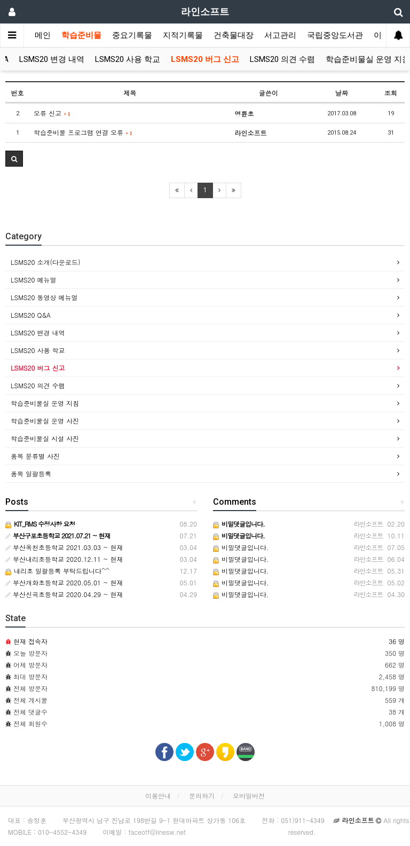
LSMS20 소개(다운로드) (46, 262)
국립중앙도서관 (335, 35)
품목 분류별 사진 (35, 455)
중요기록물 (132, 35)
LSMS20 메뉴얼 (34, 279)
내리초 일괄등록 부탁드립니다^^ (57, 570)
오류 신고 (52, 113)
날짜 (341, 92)
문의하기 (202, 795)
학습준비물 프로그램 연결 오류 (83, 132)
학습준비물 (81, 35)
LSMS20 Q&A (31, 314)
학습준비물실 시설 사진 (45, 438)
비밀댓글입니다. (241, 547)
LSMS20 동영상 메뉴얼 (44, 297)
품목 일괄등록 (31, 473)
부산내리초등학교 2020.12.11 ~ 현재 (64, 558)
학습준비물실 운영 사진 (45, 420)
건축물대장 (234, 35)
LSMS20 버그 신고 (205, 59)
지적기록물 (183, 35)
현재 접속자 (30, 641)
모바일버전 (249, 795)
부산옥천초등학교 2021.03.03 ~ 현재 (64, 547)
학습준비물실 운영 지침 (368, 59)
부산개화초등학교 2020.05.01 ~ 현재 (64, 582)
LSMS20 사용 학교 (127, 59)
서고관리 (280, 35)
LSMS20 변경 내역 (51, 59)
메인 (43, 35)
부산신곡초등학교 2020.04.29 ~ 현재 (64, 594)
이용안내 (158, 795)
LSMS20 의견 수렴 (282, 59)
